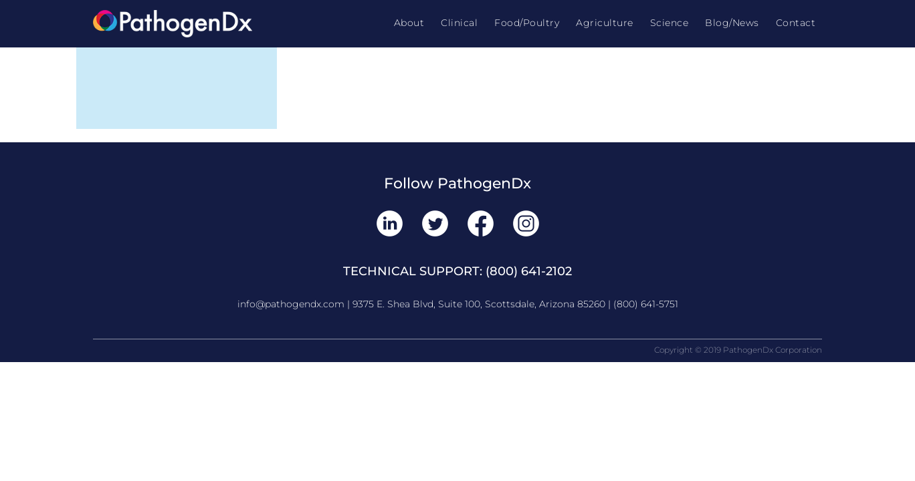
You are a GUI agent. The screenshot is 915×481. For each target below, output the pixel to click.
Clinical (459, 23)
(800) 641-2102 (529, 271)
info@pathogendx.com (290, 304)
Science (669, 23)
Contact (796, 23)
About (409, 23)
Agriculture (604, 23)
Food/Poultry (526, 23)
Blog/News (732, 23)
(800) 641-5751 (645, 304)
